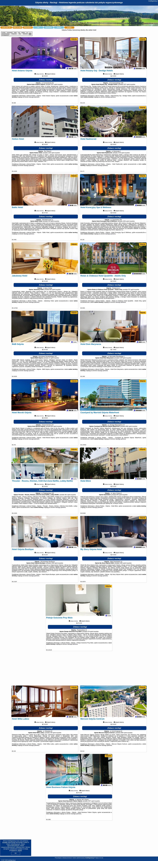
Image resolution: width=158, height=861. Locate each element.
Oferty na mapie (17, 27)
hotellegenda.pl (152, 1)
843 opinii (52, 291)
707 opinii (131, 291)
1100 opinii (122, 360)
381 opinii (67, 496)
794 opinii (53, 734)
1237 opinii (54, 86)
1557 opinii (91, 803)
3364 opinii (124, 734)
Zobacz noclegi (46, 82)
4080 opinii (128, 428)
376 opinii (90, 633)
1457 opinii (126, 86)
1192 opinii (51, 154)
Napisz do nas (99, 857)
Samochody (48, 27)
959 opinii (119, 496)
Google (5, 842)
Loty (38, 27)
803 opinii (54, 428)
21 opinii (51, 360)
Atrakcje (59, 27)
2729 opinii (121, 154)
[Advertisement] (79, 669)
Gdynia (74, 39)
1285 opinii (123, 565)
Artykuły (69, 27)
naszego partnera (34, 99)
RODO (20, 850)
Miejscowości (27, 27)
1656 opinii (126, 223)
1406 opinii (54, 565)
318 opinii (51, 223)
